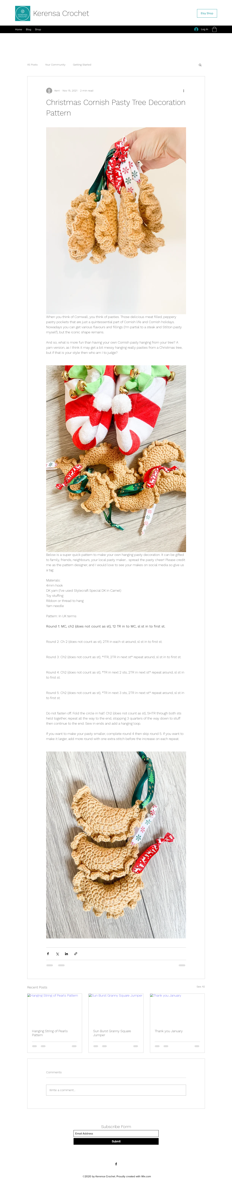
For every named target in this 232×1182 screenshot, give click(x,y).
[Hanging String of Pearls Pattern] (54, 1009)
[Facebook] (116, 1164)
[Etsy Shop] (207, 13)
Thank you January (169, 1031)
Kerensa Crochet (61, 13)
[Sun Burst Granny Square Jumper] (116, 1009)
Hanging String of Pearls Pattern (50, 1033)
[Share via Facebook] (48, 953)
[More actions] (184, 90)
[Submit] (116, 1141)
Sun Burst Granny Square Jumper (112, 1033)
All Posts (32, 64)
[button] (214, 29)
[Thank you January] (177, 1009)
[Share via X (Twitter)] (57, 953)
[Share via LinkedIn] (66, 953)
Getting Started (82, 64)
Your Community (55, 64)
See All (201, 986)
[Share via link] (76, 953)
